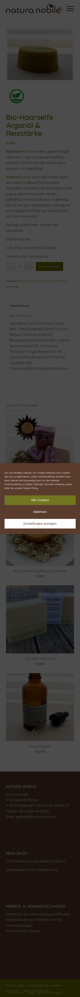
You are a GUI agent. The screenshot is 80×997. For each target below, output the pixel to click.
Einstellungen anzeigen (40, 523)
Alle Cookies (40, 500)
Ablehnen (40, 512)
